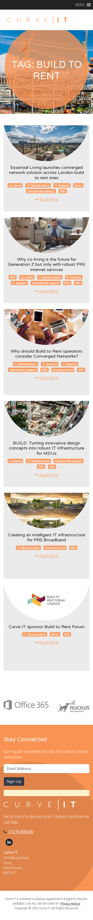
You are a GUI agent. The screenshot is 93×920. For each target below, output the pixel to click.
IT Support (61, 185)
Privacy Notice (70, 903)
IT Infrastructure (38, 185)
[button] (80, 5)
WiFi (63, 191)
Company (15, 461)
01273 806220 (21, 832)
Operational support (41, 191)
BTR (13, 277)
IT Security (73, 277)
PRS (67, 283)
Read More (46, 199)
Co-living (15, 185)
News (78, 185)
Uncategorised (62, 369)
